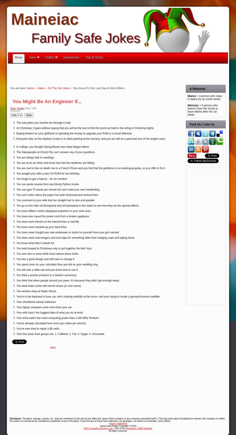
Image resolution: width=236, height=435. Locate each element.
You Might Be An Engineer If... (47, 101)
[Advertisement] (89, 74)
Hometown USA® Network (139, 428)
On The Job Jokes (59, 88)
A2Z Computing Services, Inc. (98, 428)
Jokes (41, 88)
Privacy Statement (118, 423)
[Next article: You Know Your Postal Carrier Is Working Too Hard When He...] (53, 347)
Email (21, 108)
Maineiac (45, 19)
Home (30, 88)
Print (13, 108)
